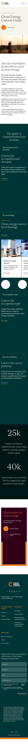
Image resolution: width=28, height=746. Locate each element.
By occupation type (14, 294)
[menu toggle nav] (26, 3)
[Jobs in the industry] (12, 528)
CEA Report (18, 611)
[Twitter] (14, 591)
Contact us (4, 612)
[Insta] (9, 591)
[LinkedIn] (12, 591)
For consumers (5, 643)
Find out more (4, 179)
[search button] (20, 3)
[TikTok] (20, 591)
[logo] (5, 3)
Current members (5, 619)
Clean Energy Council (13, 735)
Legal (11, 732)
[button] (5, 284)
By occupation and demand (14, 148)
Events (3, 640)
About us (3, 616)
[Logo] (14, 584)
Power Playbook (19, 614)
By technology (14, 215)
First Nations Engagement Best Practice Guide (19, 624)
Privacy (16, 732)
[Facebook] (7, 591)
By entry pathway (14, 357)
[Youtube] (17, 591)
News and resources (6, 636)
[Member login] (23, 3)
